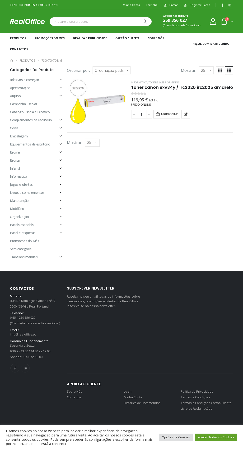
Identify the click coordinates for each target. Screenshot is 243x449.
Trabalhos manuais (24, 257)
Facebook (14, 368)
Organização (19, 216)
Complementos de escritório (31, 120)
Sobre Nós (156, 38)
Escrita (15, 160)
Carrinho (152, 5)
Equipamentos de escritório (30, 144)
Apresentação (20, 88)
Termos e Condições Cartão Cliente (206, 403)
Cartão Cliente (127, 38)
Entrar (170, 5)
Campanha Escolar (23, 104)
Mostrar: (188, 70)
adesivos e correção (24, 79)
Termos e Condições (195, 397)
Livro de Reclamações (196, 408)
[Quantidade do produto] (141, 114)
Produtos (18, 38)
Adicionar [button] (169, 114)
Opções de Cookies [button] (176, 437)
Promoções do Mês (49, 38)
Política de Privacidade (197, 391)
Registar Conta (197, 5)
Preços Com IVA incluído (210, 44)
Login (127, 391)
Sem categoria (21, 249)
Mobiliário (17, 208)
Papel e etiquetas (22, 233)
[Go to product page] (96, 101)
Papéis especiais (21, 224)
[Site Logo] (28, 21)
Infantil (15, 168)
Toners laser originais (164, 82)
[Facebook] (222, 5)
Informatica (139, 82)
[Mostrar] (206, 70)
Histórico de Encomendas (142, 403)
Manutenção (19, 200)
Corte (14, 128)
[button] (220, 70)
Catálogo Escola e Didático (30, 112)
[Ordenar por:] (112, 70)
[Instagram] (230, 5)
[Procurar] (144, 22)
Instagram (25, 368)
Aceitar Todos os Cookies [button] (216, 437)
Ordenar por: (78, 70)
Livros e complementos (27, 192)
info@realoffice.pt (23, 334)
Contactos (19, 49)
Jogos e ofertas (21, 184)
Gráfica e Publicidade (90, 38)
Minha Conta (131, 5)
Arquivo (15, 96)
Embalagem (19, 136)
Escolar (15, 152)
